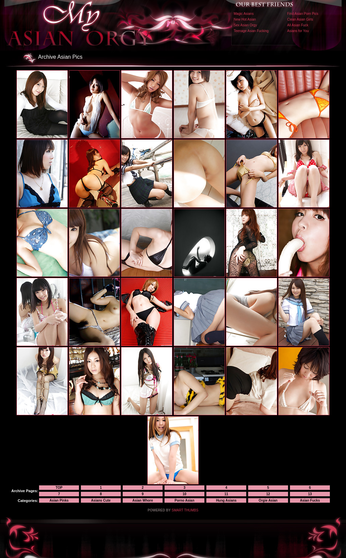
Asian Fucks (310, 500)
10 (184, 494)
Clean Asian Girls (300, 19)
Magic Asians (244, 14)
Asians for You (298, 31)
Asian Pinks (59, 500)
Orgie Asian (268, 500)
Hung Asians (226, 500)
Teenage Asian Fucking (251, 31)
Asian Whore (142, 500)
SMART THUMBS (185, 510)
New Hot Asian (245, 19)
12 (268, 494)
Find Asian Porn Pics (302, 14)
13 (310, 494)
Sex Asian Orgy (245, 25)
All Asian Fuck (298, 25)
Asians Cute (101, 500)
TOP (59, 487)
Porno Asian (185, 500)
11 (226, 494)
